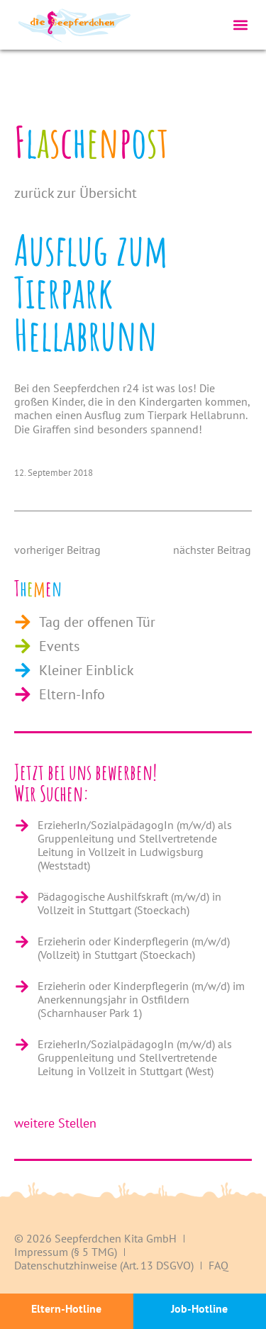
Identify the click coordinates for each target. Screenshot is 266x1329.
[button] (240, 25)
